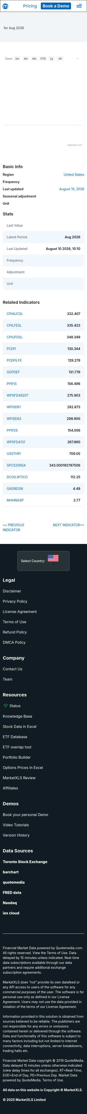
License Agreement (20, 611)
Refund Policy (15, 632)
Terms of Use (14, 621)
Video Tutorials (16, 825)
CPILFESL (14, 325)
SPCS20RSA (16, 465)
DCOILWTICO (17, 477)
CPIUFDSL (15, 337)
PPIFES (12, 430)
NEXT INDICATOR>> (68, 525)
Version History (16, 835)
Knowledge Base (17, 716)
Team (8, 679)
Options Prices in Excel (23, 767)
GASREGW (15, 489)
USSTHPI (14, 454)
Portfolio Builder (17, 757)
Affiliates (10, 788)
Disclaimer (12, 591)
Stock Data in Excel (19, 726)
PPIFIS (12, 384)
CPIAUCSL (15, 314)
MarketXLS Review (19, 777)
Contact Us (12, 669)
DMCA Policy (14, 642)
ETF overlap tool (17, 747)
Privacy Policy (15, 601)
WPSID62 (14, 419)
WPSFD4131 (16, 442)
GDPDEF (13, 372)
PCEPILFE (14, 360)
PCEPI (11, 349)
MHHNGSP (15, 500)
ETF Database (15, 736)
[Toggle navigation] (79, 5)
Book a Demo (56, 5)
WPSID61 (14, 407)
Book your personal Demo (25, 814)
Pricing (30, 5)
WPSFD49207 (17, 395)
